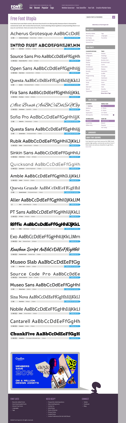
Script (87, 82)
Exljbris (28, 266)
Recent (37, 7)
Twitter (86, 402)
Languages (104, 36)
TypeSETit (28, 109)
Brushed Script (105, 62)
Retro (87, 78)
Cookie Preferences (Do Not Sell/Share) (59, 416)
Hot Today (89, 38)
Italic (102, 87)
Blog (85, 406)
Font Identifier (81, 8)
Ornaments (104, 91)
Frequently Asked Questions (56, 402)
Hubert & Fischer (28, 145)
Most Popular (90, 36)
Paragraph (104, 58)
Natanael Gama (26, 241)
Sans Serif (88, 80)
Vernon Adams (27, 313)
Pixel (87, 73)
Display (88, 62)
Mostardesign (28, 121)
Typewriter (89, 91)
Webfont (88, 108)
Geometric (104, 71)
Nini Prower (26, 228)
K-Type (28, 156)
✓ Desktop (89, 106)
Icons (102, 82)
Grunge (88, 65)
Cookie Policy (52, 414)
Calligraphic (89, 56)
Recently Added (90, 33)
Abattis (27, 326)
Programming (90, 76)
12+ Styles (104, 112)
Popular (45, 7)
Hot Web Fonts (90, 40)
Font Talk (91, 8)
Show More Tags (106, 93)
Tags (52, 7)
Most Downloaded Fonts (19, 404)
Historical (104, 80)
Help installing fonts (54, 404)
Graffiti (103, 73)
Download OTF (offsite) (72, 37)
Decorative (104, 67)
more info (88, 147)
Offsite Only (89, 125)
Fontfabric (28, 48)
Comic (87, 58)
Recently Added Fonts (18, 402)
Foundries (104, 38)
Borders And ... (105, 60)
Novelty (88, 71)
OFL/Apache (89, 115)
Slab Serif (88, 87)
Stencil (88, 89)
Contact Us (51, 406)
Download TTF (74, 72)
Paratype (27, 216)
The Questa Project (28, 84)
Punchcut (26, 180)
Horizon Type (33, 37)
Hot (30, 7)
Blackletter (89, 53)
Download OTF (75, 60)
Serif (87, 85)
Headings (104, 56)
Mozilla (27, 97)
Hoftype (27, 301)
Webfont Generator (68, 8)
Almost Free (89, 42)
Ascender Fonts (30, 72)
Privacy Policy (52, 412)
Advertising (51, 408)
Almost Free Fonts (17, 406)
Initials (103, 85)
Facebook (86, 404)
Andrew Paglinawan (30, 168)
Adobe (30, 60)
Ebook (88, 110)
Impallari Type (31, 254)
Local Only (89, 123)
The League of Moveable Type (33, 338)
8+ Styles (103, 110)
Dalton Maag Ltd (27, 204)
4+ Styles (103, 108)
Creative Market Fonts (103, 8)
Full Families (104, 115)
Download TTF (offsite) (72, 228)
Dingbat (88, 60)
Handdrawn (89, 67)
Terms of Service (52, 410)
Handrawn (104, 78)
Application (89, 113)
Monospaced (89, 69)
